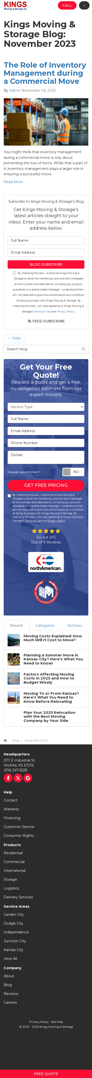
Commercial (14, 862)
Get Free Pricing (46, 485)
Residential (13, 853)
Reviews (11, 993)
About (9, 976)
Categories (45, 625)
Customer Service (19, 827)
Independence (16, 932)
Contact (10, 800)
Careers (10, 1002)
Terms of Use (42, 311)
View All (10, 958)
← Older (14, 338)
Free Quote (46, 1074)
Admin (15, 90)
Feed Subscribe (46, 321)
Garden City (14, 914)
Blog (8, 985)
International (15, 870)
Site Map (57, 1022)
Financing (12, 818)
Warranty (11, 809)
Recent (16, 625)
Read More (13, 182)
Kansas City (13, 950)
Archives (74, 625)
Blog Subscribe (46, 264)
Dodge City (13, 923)
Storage (10, 879)
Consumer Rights (19, 835)
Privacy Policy (66, 311)
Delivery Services (18, 897)
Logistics (11, 888)
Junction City (15, 941)
